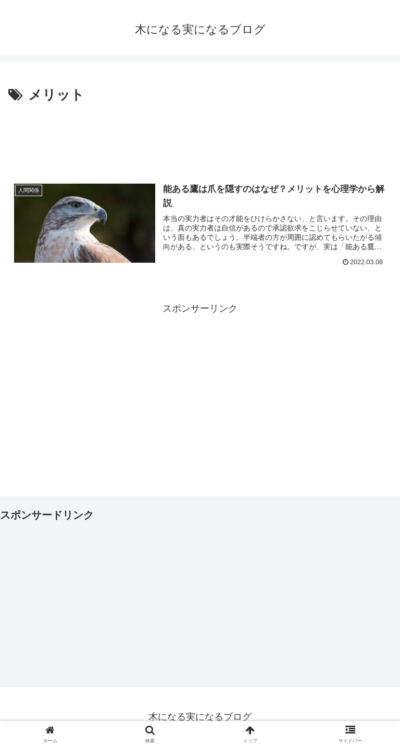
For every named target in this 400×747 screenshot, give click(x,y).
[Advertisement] (200, 135)
